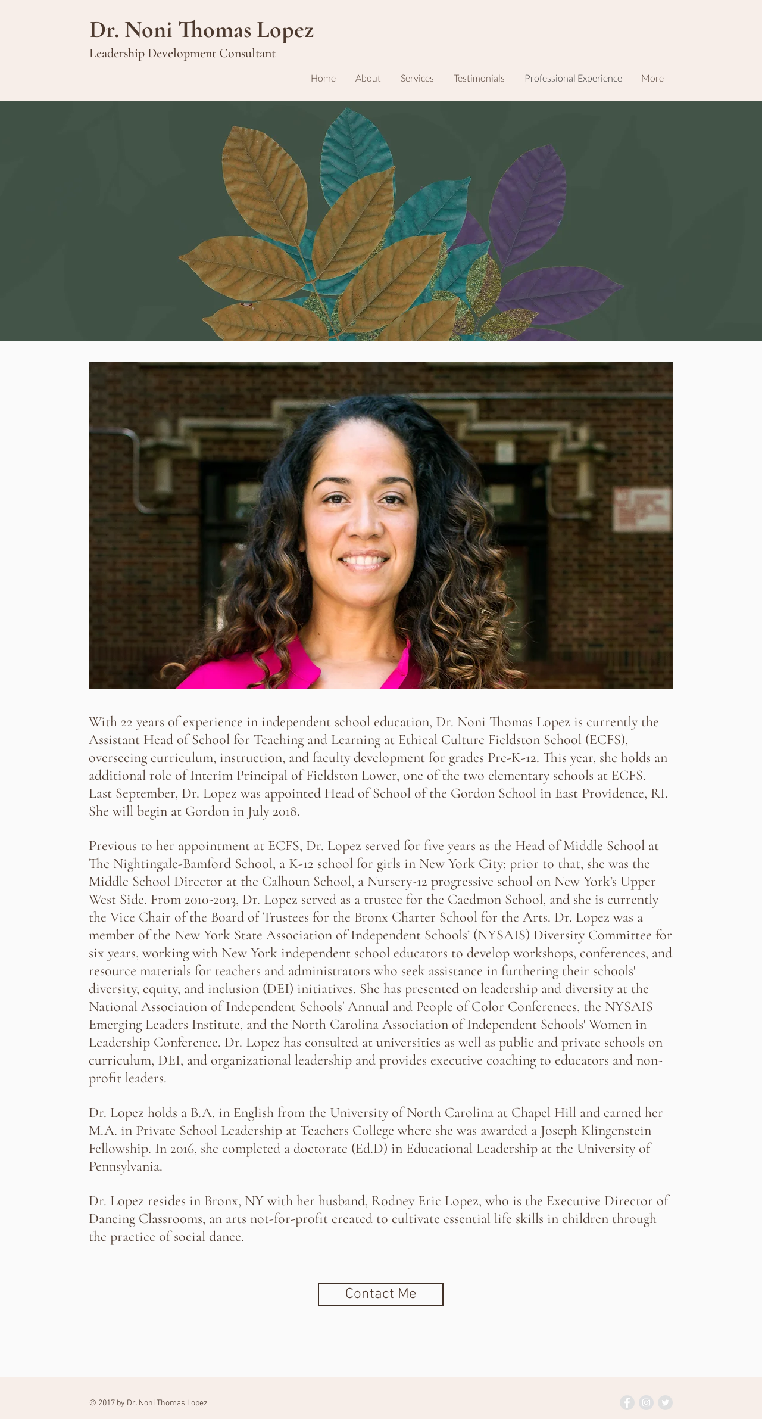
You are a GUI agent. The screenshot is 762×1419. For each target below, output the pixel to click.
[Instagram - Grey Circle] (646, 1402)
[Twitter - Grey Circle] (665, 1402)
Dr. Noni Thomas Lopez (201, 29)
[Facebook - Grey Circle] (627, 1402)
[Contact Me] (381, 1294)
